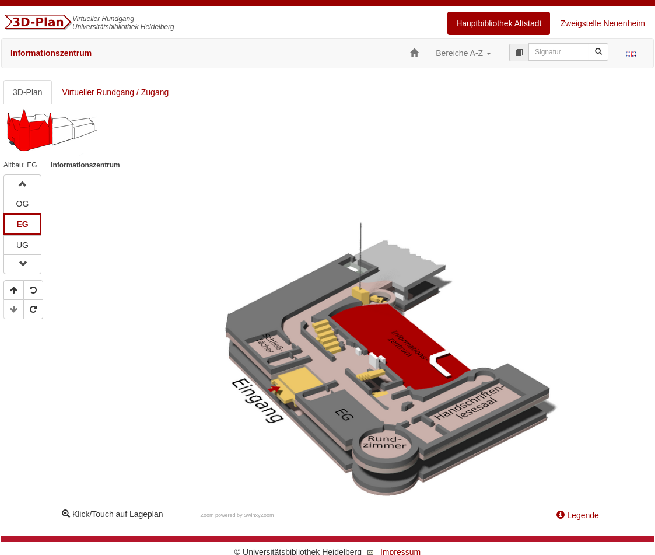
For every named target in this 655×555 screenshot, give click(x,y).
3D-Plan (28, 92)
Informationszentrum (51, 53)
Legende (577, 515)
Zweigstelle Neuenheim (602, 23)
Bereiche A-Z (463, 53)
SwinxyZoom (259, 515)
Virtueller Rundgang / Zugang (115, 92)
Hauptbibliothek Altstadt (498, 23)
